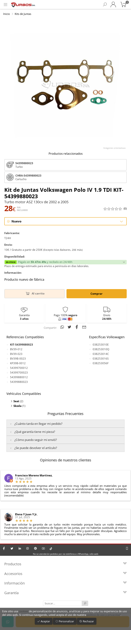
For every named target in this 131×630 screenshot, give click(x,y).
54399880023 (19, 382)
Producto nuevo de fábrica (24, 279)
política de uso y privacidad (103, 615)
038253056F (101, 363)
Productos (65, 564)
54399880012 (19, 377)
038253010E (101, 344)
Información (65, 583)
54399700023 (19, 372)
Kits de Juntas (23, 14)
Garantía (65, 592)
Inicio (6, 14)
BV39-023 (16, 354)
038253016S (101, 358)
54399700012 (19, 368)
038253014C (101, 354)
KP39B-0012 (18, 363)
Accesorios (65, 573)
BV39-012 (16, 349)
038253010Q (101, 349)
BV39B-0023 (18, 358)
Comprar (96, 293)
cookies (23, 611)
